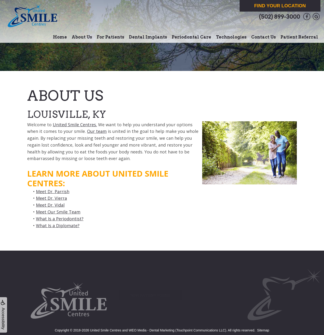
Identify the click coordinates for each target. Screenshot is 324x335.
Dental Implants (148, 37)
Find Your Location (280, 5)
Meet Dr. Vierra (51, 198)
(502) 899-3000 (279, 16)
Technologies (231, 37)
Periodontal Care (191, 37)
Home (60, 37)
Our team (97, 131)
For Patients (110, 37)
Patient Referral (299, 37)
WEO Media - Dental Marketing (152, 330)
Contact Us (263, 37)
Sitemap (263, 330)
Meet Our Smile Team (58, 212)
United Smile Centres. (75, 124)
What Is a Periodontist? (59, 219)
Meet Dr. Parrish (52, 191)
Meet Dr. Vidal (50, 205)
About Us (82, 37)
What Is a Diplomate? (57, 225)
